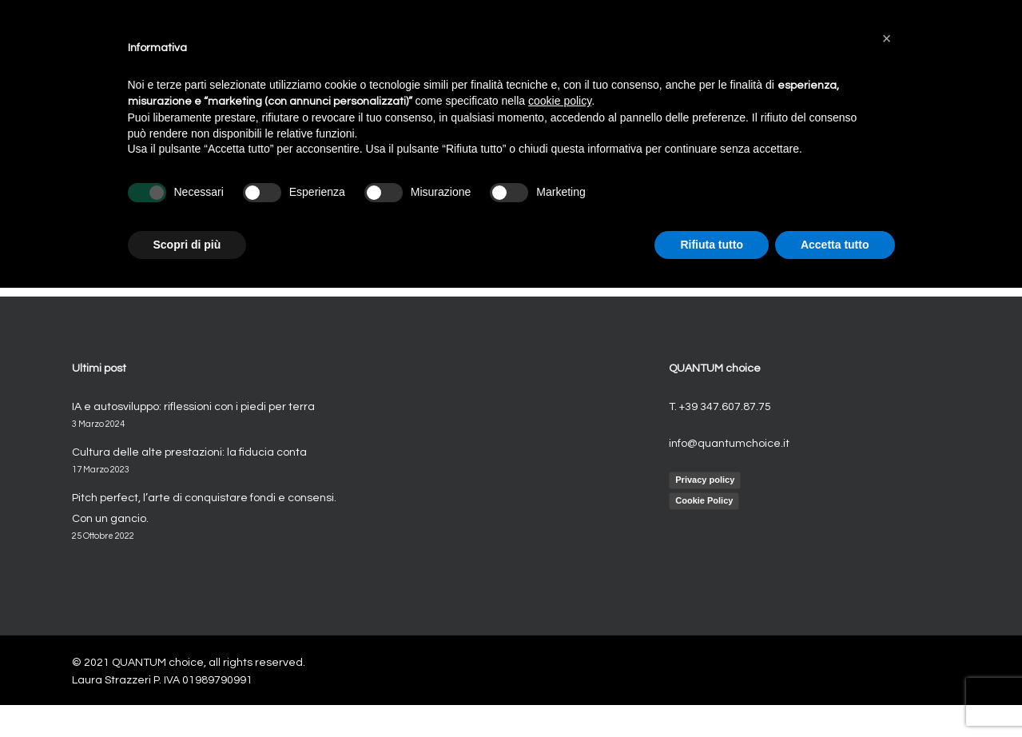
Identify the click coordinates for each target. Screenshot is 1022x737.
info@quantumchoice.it (729, 443)
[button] (887, 38)
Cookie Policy (704, 500)
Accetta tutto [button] (835, 244)
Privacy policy (704, 479)
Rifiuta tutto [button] (711, 244)
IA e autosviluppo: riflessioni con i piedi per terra (193, 406)
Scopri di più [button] (187, 244)
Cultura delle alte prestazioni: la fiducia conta (189, 452)
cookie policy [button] (559, 100)
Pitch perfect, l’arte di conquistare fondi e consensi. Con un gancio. (204, 508)
